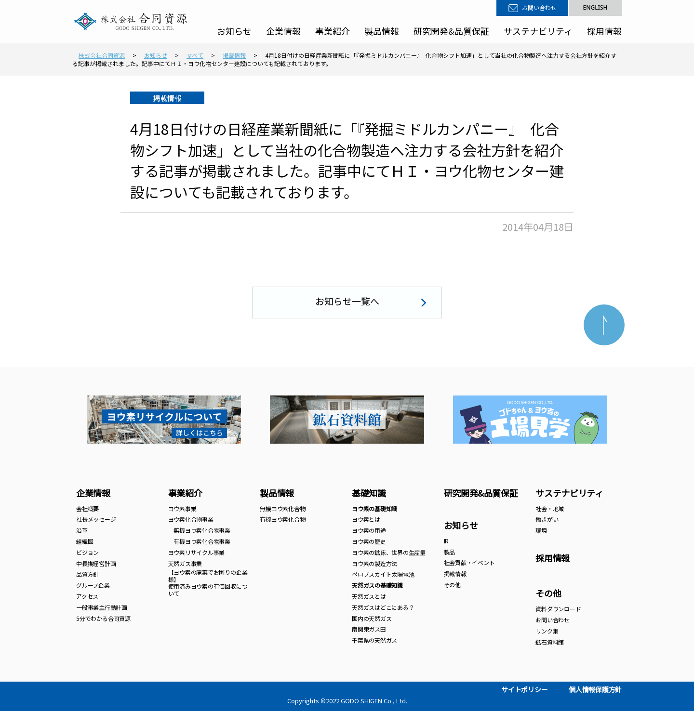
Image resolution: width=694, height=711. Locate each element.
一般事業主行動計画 (101, 607)
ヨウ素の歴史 (369, 541)
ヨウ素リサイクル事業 (196, 552)
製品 (449, 552)
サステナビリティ (538, 31)
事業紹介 (332, 31)
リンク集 (546, 631)
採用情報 (604, 31)
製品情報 (381, 31)
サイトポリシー (524, 689)
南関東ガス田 (369, 629)
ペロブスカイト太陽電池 (383, 574)
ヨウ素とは (366, 519)
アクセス (87, 596)
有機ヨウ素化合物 (282, 519)
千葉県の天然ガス (374, 640)
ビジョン (87, 552)
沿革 (82, 530)
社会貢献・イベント (469, 562)
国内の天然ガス (371, 618)
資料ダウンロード (558, 609)
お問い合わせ (539, 8)
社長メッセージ (96, 519)
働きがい (546, 519)
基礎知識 (369, 493)
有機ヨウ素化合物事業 (199, 541)
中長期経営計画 (96, 563)
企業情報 (283, 31)
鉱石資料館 (549, 642)
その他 (452, 584)
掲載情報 (455, 573)
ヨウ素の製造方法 (374, 563)
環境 (541, 530)
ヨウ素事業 (182, 508)
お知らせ (234, 31)
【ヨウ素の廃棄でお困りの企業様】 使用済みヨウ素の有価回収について (208, 582)
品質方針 (87, 574)
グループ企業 (93, 585)
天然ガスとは (369, 596)
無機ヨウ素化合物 (282, 508)
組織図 (84, 541)
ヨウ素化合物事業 (191, 519)
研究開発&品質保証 (451, 31)
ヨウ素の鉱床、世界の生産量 (389, 552)
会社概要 (87, 508)
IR (446, 541)
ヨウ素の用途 (369, 530)
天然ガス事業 (185, 563)
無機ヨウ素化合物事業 (199, 530)
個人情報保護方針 (595, 689)
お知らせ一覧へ (347, 300)
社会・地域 (549, 508)
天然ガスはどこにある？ (383, 607)
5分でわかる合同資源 (103, 618)
